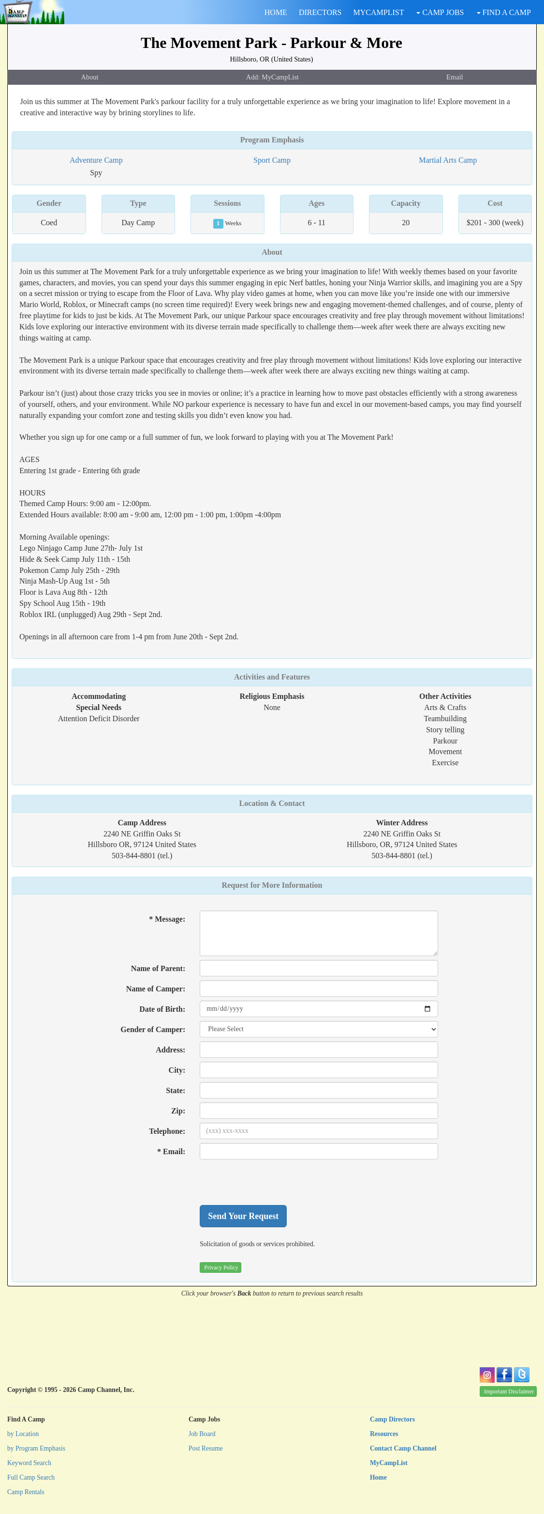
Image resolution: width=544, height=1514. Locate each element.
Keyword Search (29, 1463)
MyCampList (389, 1463)
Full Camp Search (31, 1477)
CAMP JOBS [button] (440, 12)
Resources (384, 1433)
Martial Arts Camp (448, 160)
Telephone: (167, 1131)
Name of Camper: (156, 989)
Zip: (178, 1111)
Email (454, 77)
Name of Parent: (158, 968)
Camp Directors (392, 1419)
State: (175, 1090)
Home (378, 1477)
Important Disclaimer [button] (509, 1391)
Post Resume (206, 1448)
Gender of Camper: (152, 1029)
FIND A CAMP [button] (504, 12)
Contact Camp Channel (403, 1448)
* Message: (167, 919)
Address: (170, 1050)
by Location (23, 1433)
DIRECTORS (320, 12)
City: (177, 1070)
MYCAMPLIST (378, 12)
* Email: (171, 1151)
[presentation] (273, 1182)
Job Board (202, 1433)
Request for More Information (272, 885)
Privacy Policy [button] (221, 1267)
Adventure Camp (96, 160)
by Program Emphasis (36, 1448)
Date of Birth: (162, 1009)
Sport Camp (272, 160)
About (90, 77)
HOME (276, 12)
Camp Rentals (25, 1492)
